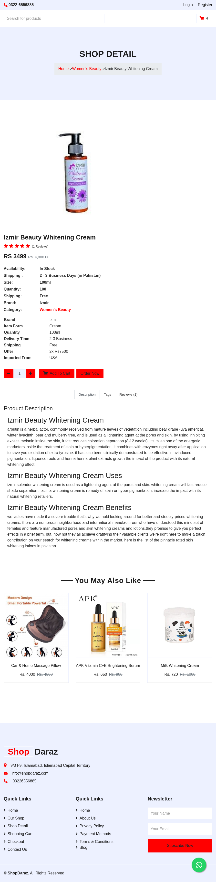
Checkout (14, 842)
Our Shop (14, 818)
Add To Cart (56, 373)
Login (188, 5)
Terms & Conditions (94, 842)
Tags (107, 394)
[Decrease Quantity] (8, 373)
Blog (81, 847)
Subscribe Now (180, 845)
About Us (86, 818)
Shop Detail (16, 826)
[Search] (101, 18)
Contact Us (15, 849)
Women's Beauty (87, 69)
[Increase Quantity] (30, 373)
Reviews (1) (128, 394)
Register (205, 5)
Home (63, 69)
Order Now (90, 373)
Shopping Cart (18, 834)
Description (87, 394)
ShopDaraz (18, 873)
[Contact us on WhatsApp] (199, 865)
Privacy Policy (90, 826)
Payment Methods (93, 834)
